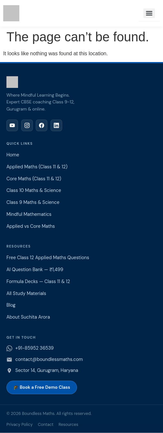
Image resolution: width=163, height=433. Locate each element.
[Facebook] (41, 125)
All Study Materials (26, 293)
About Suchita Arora (28, 317)
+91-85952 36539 (34, 348)
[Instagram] (27, 125)
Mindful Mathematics (29, 214)
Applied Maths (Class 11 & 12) (36, 167)
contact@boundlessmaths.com (49, 359)
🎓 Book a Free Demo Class (41, 387)
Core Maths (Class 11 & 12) (33, 179)
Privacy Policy (19, 424)
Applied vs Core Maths (30, 226)
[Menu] (149, 13)
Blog (10, 305)
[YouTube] (12, 125)
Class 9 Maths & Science (32, 202)
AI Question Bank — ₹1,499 (34, 269)
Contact (45, 424)
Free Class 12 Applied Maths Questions (47, 257)
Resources (68, 424)
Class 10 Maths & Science (33, 190)
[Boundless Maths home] (81, 82)
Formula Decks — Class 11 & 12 (38, 281)
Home (12, 155)
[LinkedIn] (56, 125)
